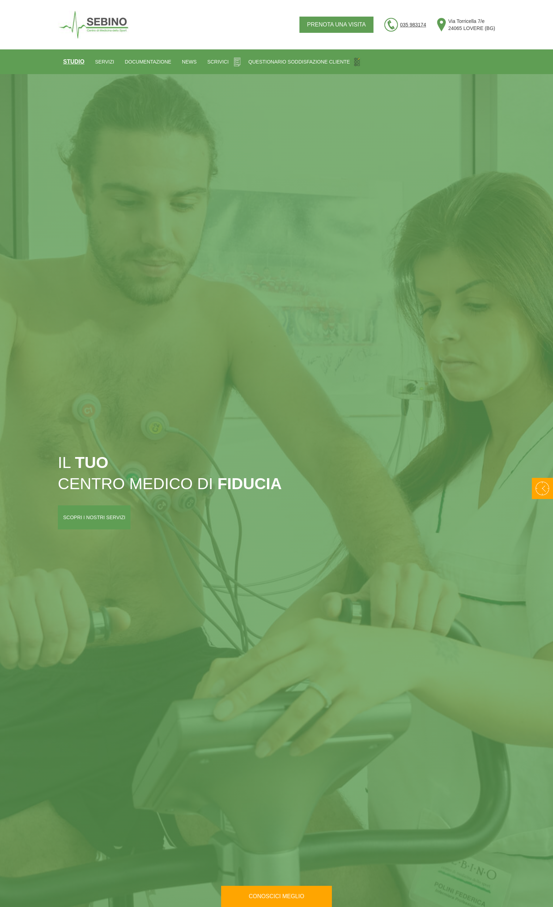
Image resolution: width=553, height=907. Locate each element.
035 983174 (413, 25)
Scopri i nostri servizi (94, 517)
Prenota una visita (336, 25)
